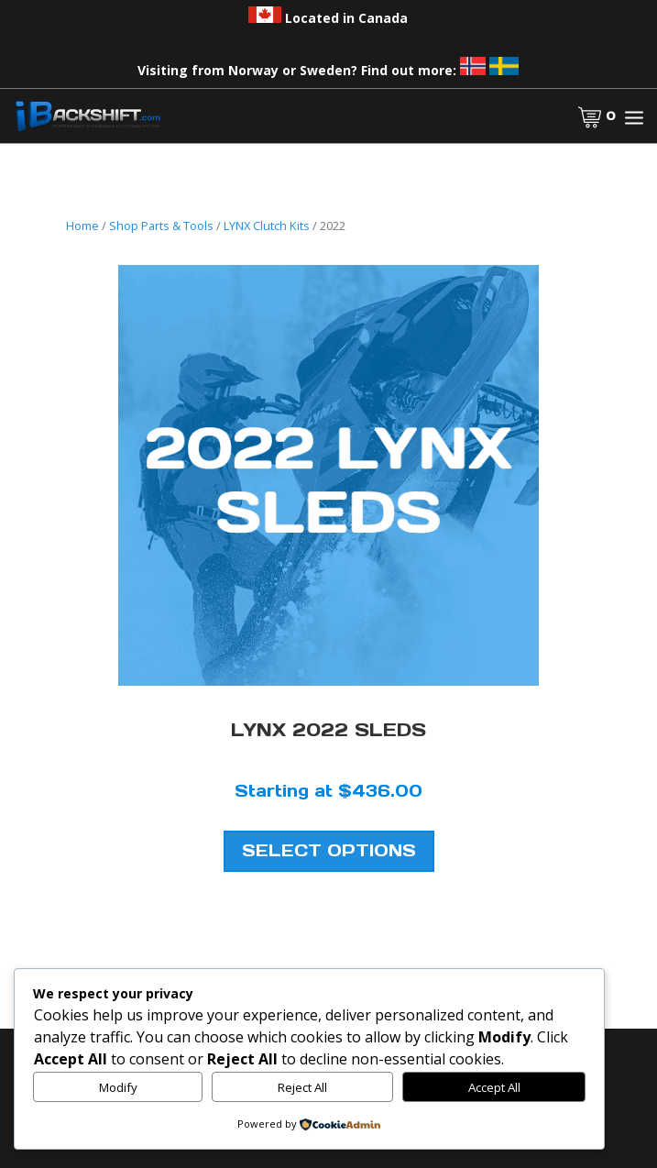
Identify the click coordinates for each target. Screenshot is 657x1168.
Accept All (494, 1087)
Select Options (329, 850)
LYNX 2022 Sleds (328, 730)
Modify (118, 1087)
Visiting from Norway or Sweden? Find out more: (328, 70)
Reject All (302, 1087)
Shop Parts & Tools (161, 225)
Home (82, 225)
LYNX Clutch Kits (267, 225)
